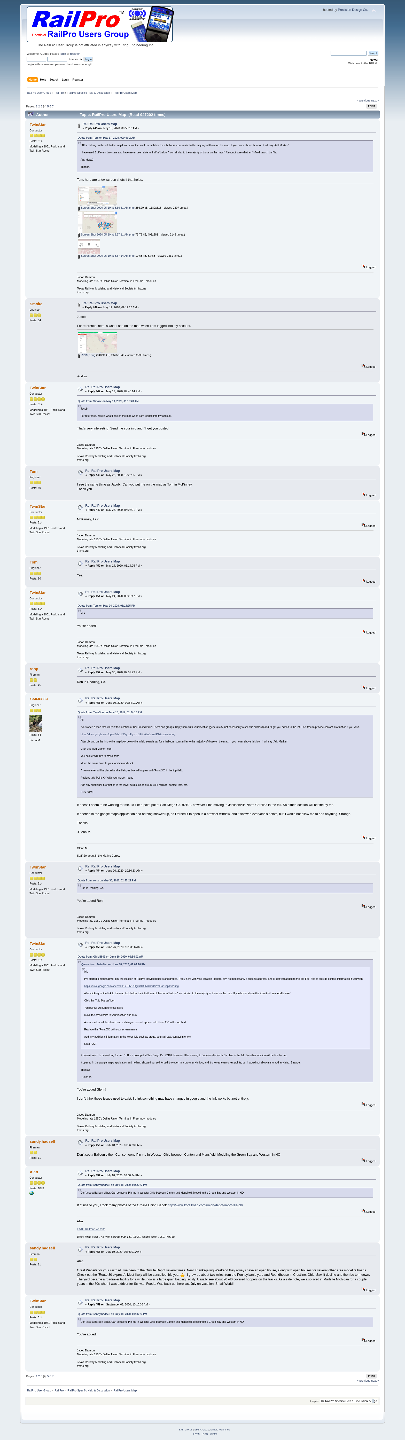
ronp (34, 669)
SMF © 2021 (201, 1429)
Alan (34, 1172)
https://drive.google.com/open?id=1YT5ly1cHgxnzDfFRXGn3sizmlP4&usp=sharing (128, 734)
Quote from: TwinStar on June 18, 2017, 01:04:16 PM (110, 712)
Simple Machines (220, 1429)
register (75, 53)
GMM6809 (39, 699)
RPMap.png (86, 355)
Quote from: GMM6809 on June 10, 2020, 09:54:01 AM (110, 956)
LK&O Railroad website (91, 1229)
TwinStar (38, 124)
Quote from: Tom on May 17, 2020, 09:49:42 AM (106, 137)
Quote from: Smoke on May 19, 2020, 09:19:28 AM (108, 401)
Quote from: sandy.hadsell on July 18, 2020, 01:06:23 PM (112, 1185)
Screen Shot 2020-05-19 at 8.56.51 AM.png (106, 207)
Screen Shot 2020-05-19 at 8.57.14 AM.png (106, 255)
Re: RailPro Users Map (99, 124)
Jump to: (314, 1401)
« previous (363, 100)
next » (375, 100)
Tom (34, 471)
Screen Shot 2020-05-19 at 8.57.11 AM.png (106, 234)
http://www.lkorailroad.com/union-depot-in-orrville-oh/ (205, 1205)
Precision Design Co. (353, 10)
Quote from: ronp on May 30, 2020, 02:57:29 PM (107, 880)
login (63, 53)
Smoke (36, 304)
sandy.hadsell (42, 1141)
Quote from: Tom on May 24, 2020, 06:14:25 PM (106, 605)
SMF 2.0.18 (185, 1429)
